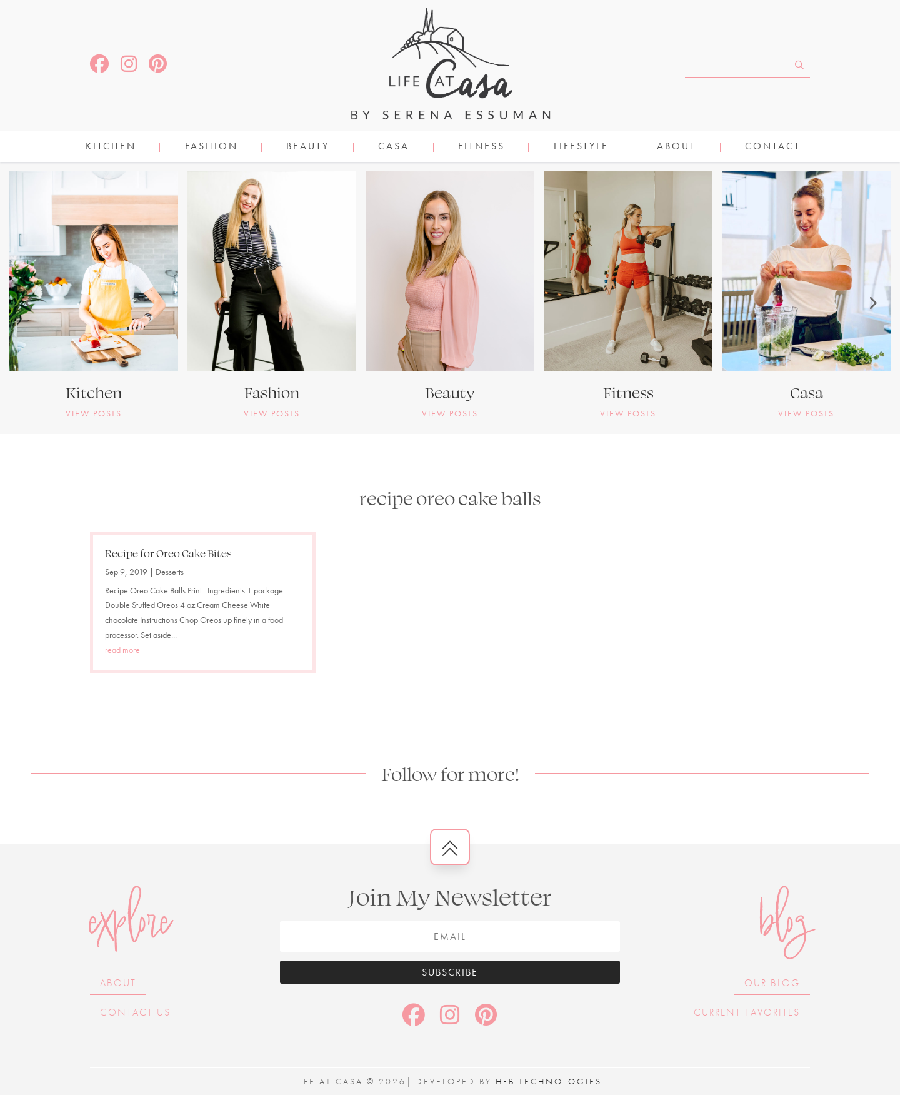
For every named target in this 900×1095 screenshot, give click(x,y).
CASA (393, 147)
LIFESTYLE (581, 147)
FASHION (211, 147)
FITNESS (481, 147)
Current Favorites (747, 1012)
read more (122, 649)
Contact (773, 147)
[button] (28, 302)
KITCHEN (111, 147)
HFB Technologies (549, 1081)
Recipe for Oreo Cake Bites (168, 553)
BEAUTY (307, 147)
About (676, 147)
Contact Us (135, 1012)
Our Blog (772, 982)
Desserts (170, 571)
